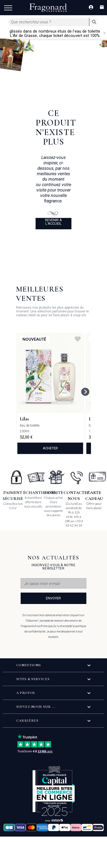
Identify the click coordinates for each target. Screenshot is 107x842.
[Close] (104, 33)
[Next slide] (85, 392)
